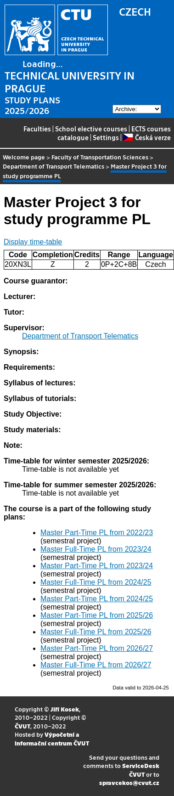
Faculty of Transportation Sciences (99, 156)
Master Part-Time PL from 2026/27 (96, 648)
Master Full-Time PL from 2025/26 (96, 632)
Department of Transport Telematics (53, 166)
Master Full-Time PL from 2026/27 (96, 665)
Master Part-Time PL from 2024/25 (96, 599)
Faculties (37, 128)
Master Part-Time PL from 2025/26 (96, 615)
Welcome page (24, 156)
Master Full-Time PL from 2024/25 (96, 582)
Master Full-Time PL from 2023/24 (96, 549)
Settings (106, 137)
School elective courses (91, 128)
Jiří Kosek (65, 709)
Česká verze (146, 137)
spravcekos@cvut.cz (129, 782)
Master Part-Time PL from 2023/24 (96, 566)
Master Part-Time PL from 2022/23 (96, 532)
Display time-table (33, 242)
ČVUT (22, 726)
